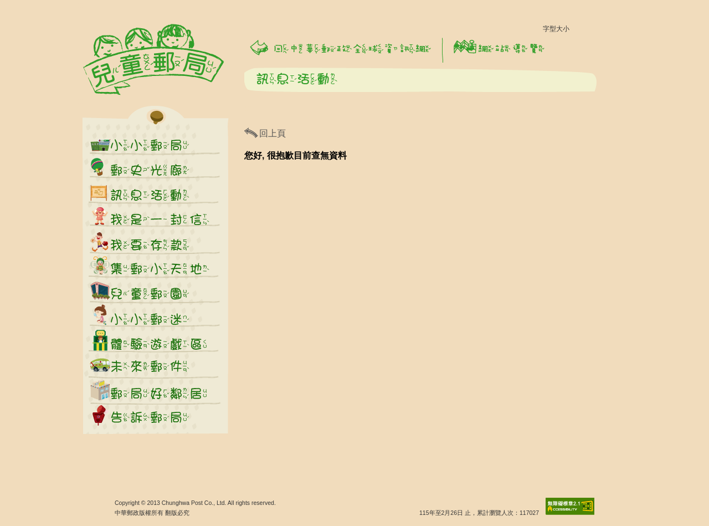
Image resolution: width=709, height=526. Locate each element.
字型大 (618, 32)
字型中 (599, 32)
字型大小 (556, 29)
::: (80, 5)
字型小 (580, 32)
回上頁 (272, 133)
